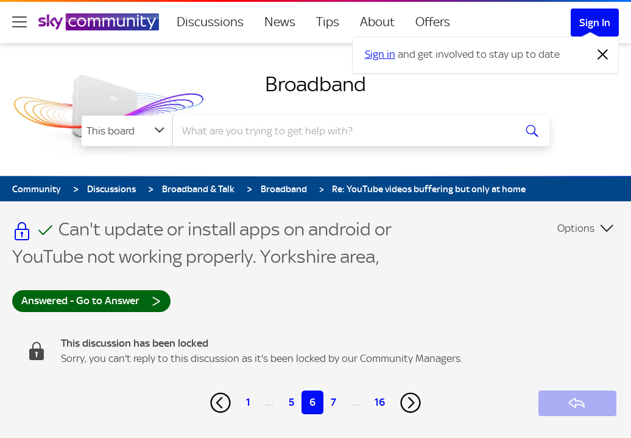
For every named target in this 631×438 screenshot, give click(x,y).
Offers (432, 22)
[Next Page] (410, 403)
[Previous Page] (220, 403)
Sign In (594, 22)
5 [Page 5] (291, 402)
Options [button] (575, 228)
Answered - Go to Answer (91, 300)
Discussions (210, 22)
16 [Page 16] (380, 402)
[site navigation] (19, 22)
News (279, 22)
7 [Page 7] (333, 402)
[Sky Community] (98, 22)
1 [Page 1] (248, 402)
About (377, 22)
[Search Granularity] (127, 131)
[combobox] (342, 131)
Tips (327, 22)
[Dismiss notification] (603, 54)
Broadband (315, 84)
